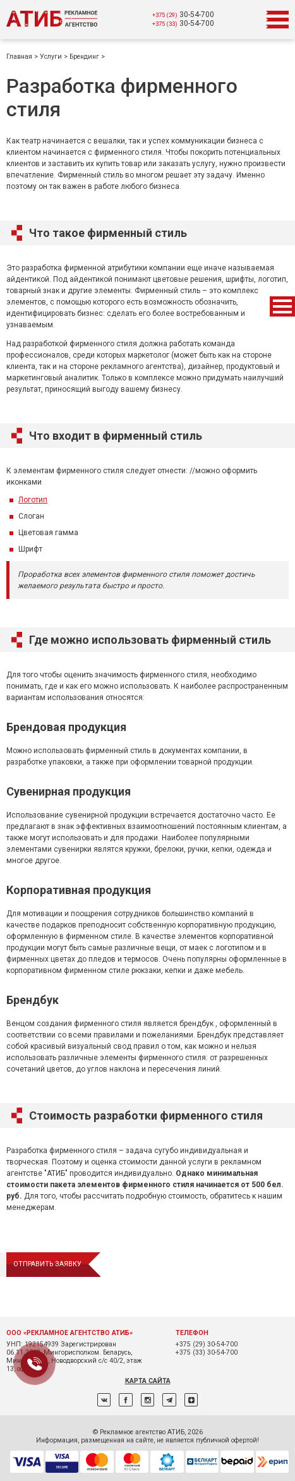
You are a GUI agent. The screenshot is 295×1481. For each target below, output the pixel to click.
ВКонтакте (104, 1399)
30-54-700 (183, 14)
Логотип (32, 499)
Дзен (191, 1399)
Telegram (169, 1399)
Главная (20, 56)
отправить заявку (47, 1264)
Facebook (125, 1399)
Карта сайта (148, 1381)
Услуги (52, 56)
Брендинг (85, 56)
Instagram (147, 1399)
